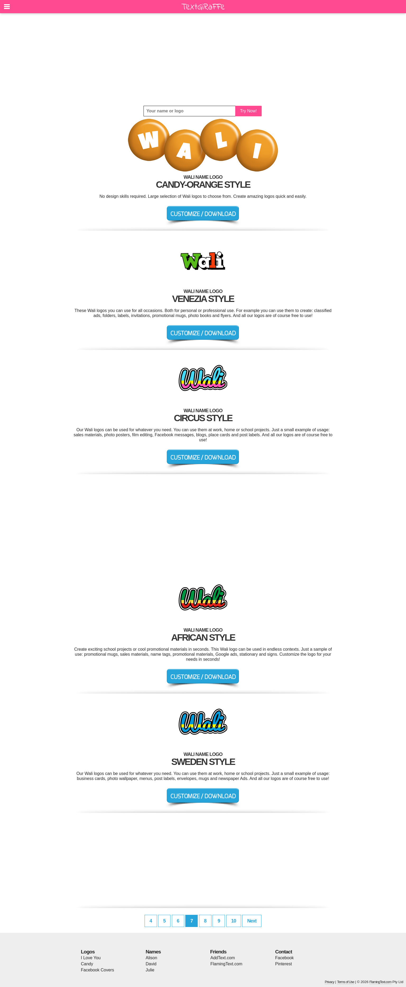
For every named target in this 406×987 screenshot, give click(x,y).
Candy (87, 964)
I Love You (91, 958)
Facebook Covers (97, 970)
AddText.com (222, 958)
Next (251, 921)
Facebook (284, 958)
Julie (150, 970)
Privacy (329, 982)
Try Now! (248, 111)
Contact (283, 951)
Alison (151, 958)
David (151, 964)
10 (233, 921)
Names (153, 951)
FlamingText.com (226, 964)
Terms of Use (345, 982)
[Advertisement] (203, 59)
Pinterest (283, 964)
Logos (88, 951)
